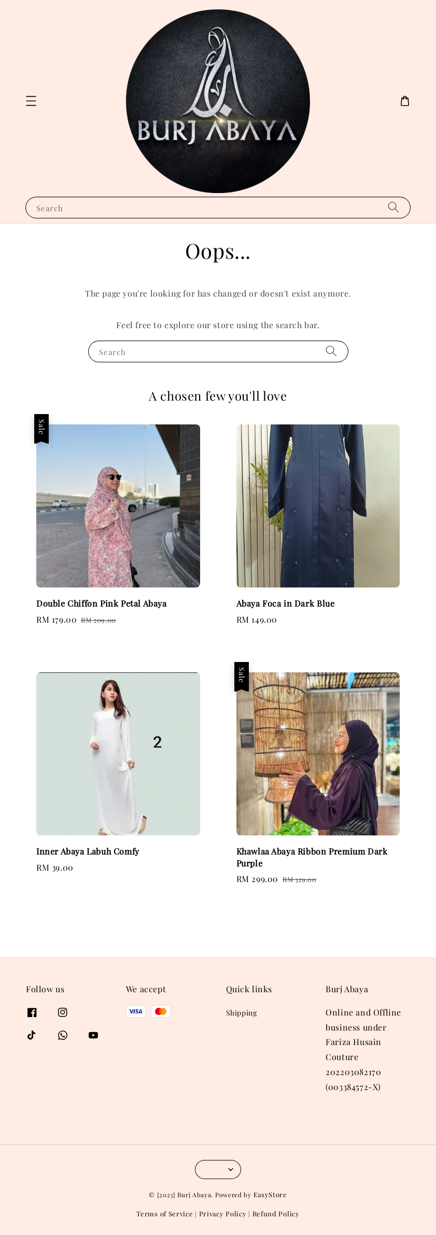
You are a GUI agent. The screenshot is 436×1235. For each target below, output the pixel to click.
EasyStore (270, 1194)
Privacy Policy (223, 1213)
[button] (31, 101)
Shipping (241, 1013)
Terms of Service (164, 1213)
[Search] (393, 207)
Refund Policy (276, 1213)
